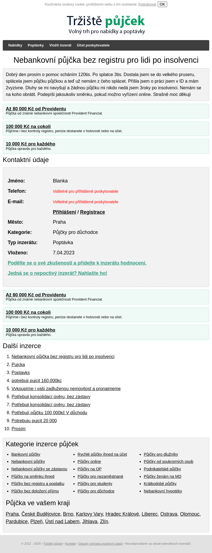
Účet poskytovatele (93, 45)
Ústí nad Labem (62, 521)
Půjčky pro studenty (95, 483)
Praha (12, 514)
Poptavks (21, 372)
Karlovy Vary (89, 514)
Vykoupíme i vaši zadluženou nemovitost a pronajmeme (66, 388)
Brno (68, 514)
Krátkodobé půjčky (160, 483)
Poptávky (36, 45)
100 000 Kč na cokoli (28, 126)
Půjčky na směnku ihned (32, 476)
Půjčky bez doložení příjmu (35, 491)
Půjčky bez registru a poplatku (37, 483)
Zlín (104, 521)
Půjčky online (89, 461)
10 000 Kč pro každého (30, 144)
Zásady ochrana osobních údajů (100, 543)
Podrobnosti (147, 4)
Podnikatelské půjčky (162, 469)
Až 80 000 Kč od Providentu (36, 108)
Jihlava (89, 521)
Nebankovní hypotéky (163, 491)
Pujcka (18, 364)
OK (162, 4)
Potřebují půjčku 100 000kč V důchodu (49, 412)
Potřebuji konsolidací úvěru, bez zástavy (51, 396)
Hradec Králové (122, 514)
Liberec (150, 514)
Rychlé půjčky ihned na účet (102, 454)
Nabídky (15, 45)
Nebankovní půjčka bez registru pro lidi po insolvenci (63, 356)
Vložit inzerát (60, 45)
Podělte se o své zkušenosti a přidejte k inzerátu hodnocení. (77, 263)
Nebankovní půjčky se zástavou (39, 469)
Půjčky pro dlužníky (161, 454)
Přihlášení (64, 212)
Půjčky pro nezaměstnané (100, 476)
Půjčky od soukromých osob (168, 461)
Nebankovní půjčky (28, 461)
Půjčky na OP (90, 469)
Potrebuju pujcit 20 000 (34, 420)
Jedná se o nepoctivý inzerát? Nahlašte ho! (57, 273)
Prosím (19, 428)
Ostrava (168, 514)
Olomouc (189, 514)
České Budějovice (41, 514)
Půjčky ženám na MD (162, 476)
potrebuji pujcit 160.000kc (37, 380)
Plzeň (36, 521)
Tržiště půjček (53, 543)
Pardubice (17, 521)
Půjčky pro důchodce (96, 491)
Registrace (92, 212)
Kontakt (70, 543)
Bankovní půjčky (25, 454)
